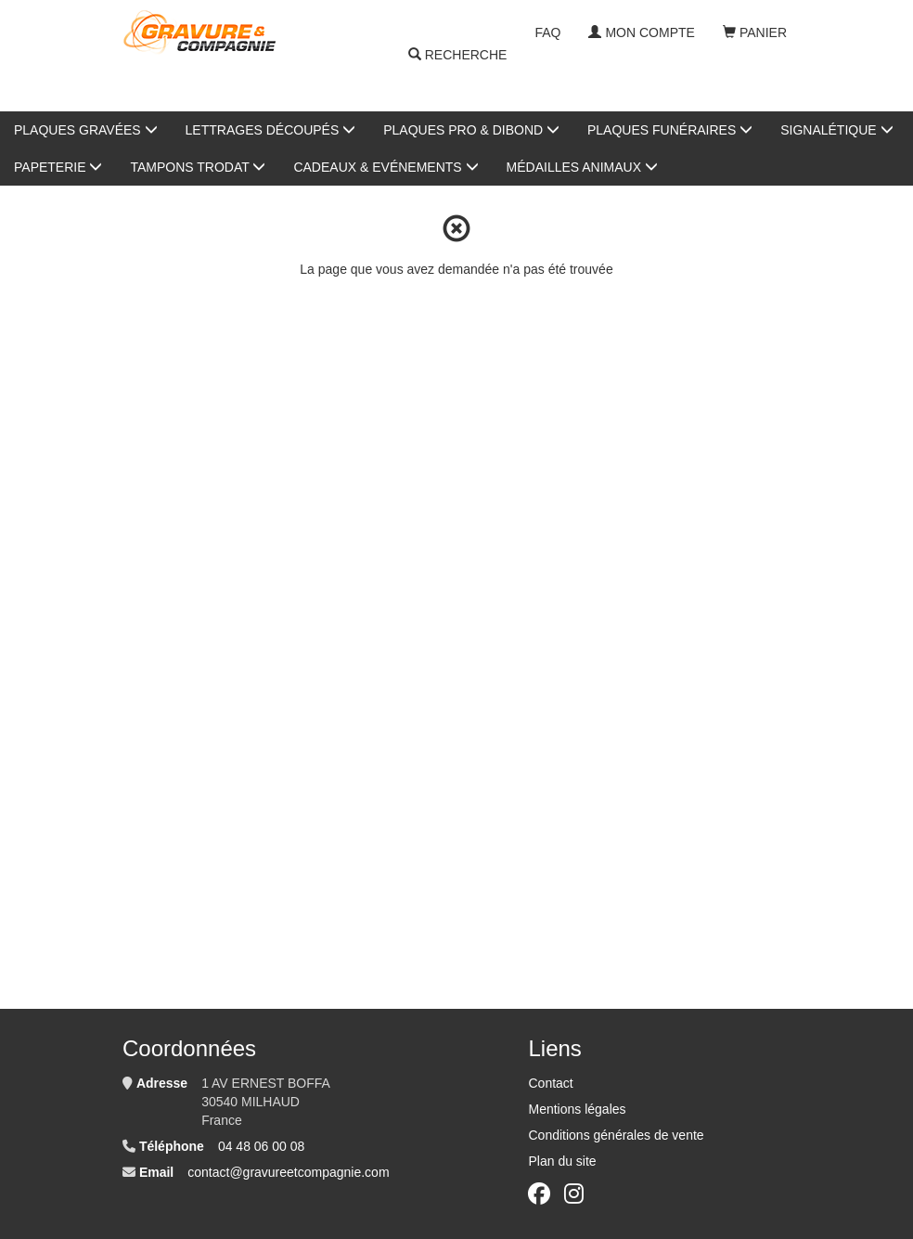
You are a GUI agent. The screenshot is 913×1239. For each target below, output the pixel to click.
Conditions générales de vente (615, 1135)
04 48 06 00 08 (261, 1146)
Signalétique (836, 130)
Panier (755, 32)
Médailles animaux (582, 167)
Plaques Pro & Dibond (471, 130)
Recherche (458, 55)
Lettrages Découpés (271, 130)
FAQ (547, 32)
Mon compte (641, 32)
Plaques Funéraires (669, 130)
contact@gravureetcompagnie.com (288, 1172)
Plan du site (562, 1161)
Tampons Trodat (197, 167)
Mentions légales (576, 1109)
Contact (550, 1083)
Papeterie (58, 167)
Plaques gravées (86, 130)
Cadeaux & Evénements (385, 167)
